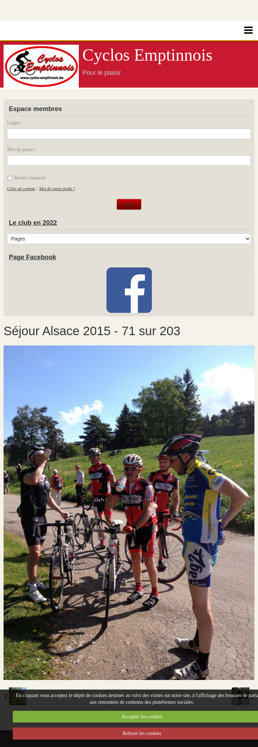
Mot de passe (20, 149)
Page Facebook (32, 257)
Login (13, 123)
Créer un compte (21, 188)
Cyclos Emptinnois (147, 54)
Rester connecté (27, 178)
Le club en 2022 (33, 222)
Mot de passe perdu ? (57, 188)
